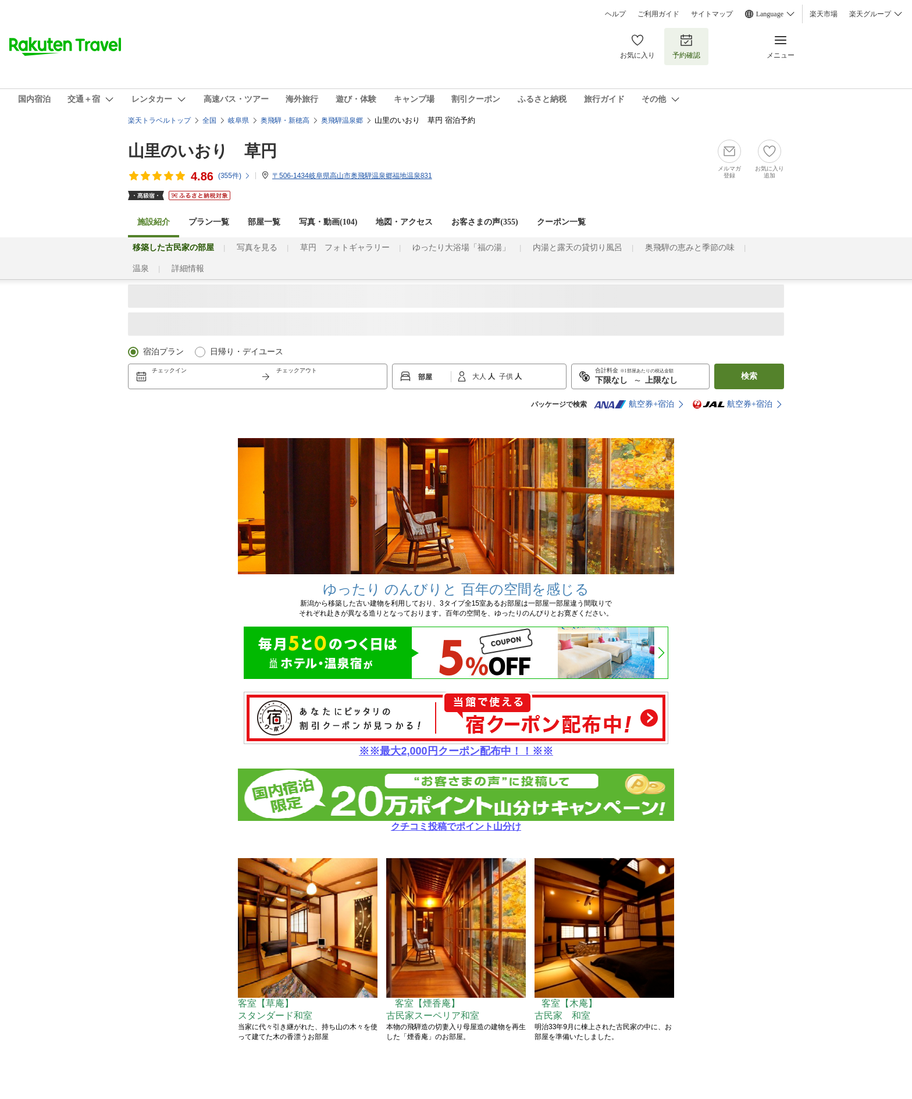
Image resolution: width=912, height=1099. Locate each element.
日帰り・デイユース (246, 351)
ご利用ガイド (658, 14)
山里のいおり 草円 (202, 151)
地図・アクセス (404, 222)
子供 (507, 376)
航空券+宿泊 (634, 404)
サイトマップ (712, 14)
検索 (749, 376)
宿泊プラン (163, 351)
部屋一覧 (264, 222)
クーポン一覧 (561, 222)
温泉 (141, 268)
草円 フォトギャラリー (345, 247)
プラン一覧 (208, 222)
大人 (480, 376)
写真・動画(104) (328, 222)
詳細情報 (188, 268)
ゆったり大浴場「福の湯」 (461, 247)
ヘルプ (615, 14)
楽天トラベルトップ (159, 120)
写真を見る (257, 247)
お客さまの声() (484, 222)
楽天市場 (824, 14)
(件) (234, 175)
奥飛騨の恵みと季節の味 (690, 247)
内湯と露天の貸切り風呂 (577, 247)
